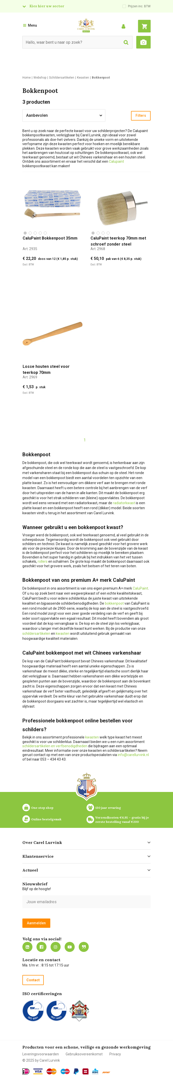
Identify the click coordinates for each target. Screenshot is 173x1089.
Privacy (115, 1054)
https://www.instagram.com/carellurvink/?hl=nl (56, 947)
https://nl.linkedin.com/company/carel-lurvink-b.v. (27, 947)
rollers (43, 561)
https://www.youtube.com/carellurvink (70, 947)
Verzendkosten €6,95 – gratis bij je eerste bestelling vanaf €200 (122, 820)
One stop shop (42, 808)
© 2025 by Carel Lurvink (41, 1060)
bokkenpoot (114, 603)
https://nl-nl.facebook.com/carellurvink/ (41, 947)
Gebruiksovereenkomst (84, 1054)
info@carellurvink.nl (133, 755)
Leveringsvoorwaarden (40, 1054)
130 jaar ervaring (108, 808)
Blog (84, 947)
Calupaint (116, 161)
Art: (30, 249)
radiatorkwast (124, 503)
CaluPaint (140, 588)
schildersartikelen (36, 634)
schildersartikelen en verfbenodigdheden (54, 746)
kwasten (62, 634)
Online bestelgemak (46, 819)
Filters (141, 115)
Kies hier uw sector (46, 6)
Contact (33, 980)
